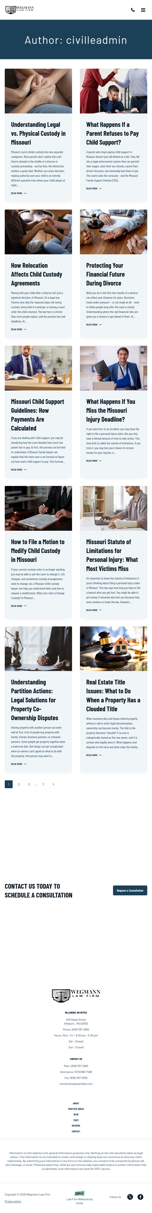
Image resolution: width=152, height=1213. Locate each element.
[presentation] (38, 91)
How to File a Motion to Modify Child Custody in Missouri (36, 550)
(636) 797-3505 (78, 1077)
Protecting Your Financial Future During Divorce (106, 274)
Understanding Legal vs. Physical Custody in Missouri (37, 133)
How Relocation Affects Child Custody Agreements (38, 274)
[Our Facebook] (142, 1197)
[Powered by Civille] (79, 1198)
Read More (18, 193)
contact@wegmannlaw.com (75, 1083)
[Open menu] (143, 9)
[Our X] (132, 1197)
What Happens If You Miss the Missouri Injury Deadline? (112, 410)
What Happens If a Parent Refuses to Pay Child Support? (109, 133)
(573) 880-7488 (83, 1071)
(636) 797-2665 (134, 10)
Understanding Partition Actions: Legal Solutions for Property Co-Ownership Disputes (36, 700)
